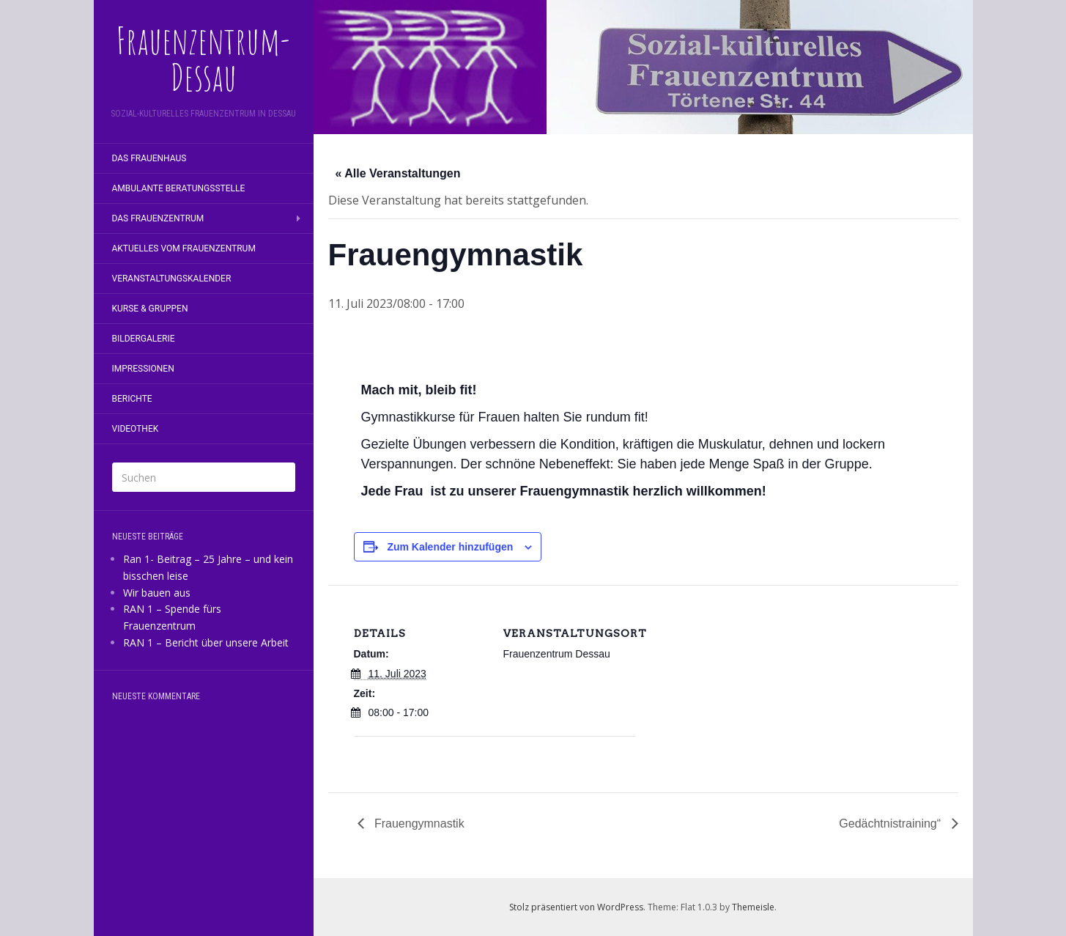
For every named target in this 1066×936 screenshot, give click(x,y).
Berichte (132, 399)
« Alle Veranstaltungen (398, 173)
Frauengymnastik (417, 823)
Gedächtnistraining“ (891, 823)
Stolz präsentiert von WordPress (576, 907)
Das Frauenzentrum (158, 218)
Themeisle (753, 907)
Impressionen (143, 369)
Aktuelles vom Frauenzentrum (184, 248)
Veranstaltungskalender (172, 278)
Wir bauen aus (156, 593)
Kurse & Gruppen (150, 308)
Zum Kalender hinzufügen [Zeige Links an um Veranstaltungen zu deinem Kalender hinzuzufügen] (450, 547)
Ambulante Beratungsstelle (178, 188)
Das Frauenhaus (149, 158)
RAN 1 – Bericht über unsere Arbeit (206, 642)
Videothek (135, 429)
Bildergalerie (143, 339)
